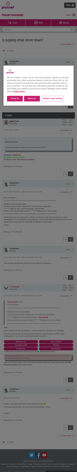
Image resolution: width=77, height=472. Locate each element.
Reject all (32, 99)
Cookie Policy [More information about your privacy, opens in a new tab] (19, 91)
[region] (39, 86)
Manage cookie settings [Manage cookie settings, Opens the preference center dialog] (53, 99)
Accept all (15, 99)
